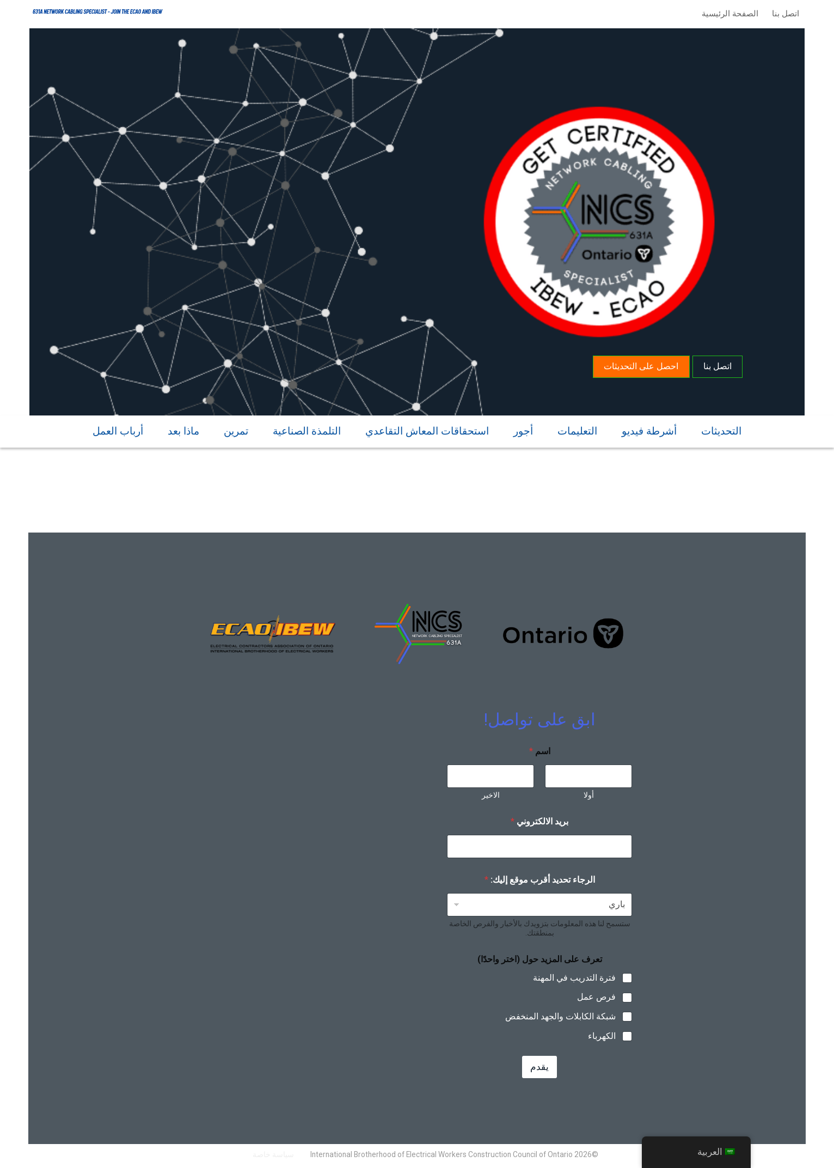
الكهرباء (602, 1036)
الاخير (491, 795)
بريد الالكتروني (539, 821)
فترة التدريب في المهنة (574, 978)
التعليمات (577, 429)
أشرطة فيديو (649, 429)
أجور (523, 429)
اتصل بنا (783, 14)
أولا (589, 795)
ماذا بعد (183, 429)
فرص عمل (596, 997)
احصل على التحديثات (640, 364)
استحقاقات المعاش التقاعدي (427, 429)
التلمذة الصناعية (307, 429)
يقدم (539, 1066)
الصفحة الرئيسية (728, 14)
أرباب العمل (118, 429)
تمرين (236, 429)
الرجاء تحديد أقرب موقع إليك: (540, 880)
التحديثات (721, 429)
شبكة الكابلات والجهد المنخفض (560, 1016)
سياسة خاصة (273, 1154)
